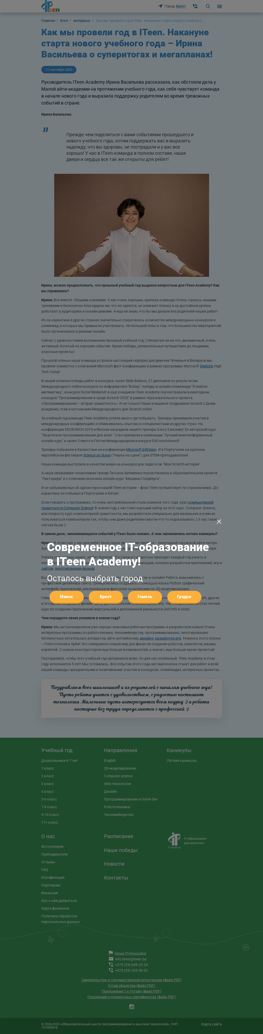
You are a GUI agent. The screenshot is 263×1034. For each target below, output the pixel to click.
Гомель (145, 489)
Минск (66, 489)
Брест (106, 489)
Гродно (184, 489)
